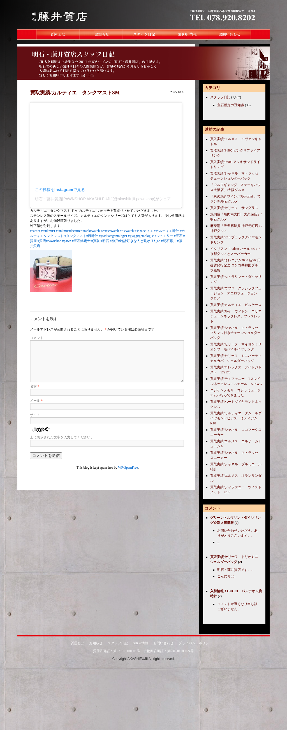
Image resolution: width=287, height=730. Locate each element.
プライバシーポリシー (195, 643)
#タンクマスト (75, 236)
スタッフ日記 (220, 97)
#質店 (42, 241)
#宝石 (178, 236)
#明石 (105, 241)
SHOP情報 (140, 643)
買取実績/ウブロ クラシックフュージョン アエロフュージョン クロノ (235, 293)
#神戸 (114, 241)
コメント (36, 338)
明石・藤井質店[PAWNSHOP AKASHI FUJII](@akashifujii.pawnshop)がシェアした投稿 (111, 199)
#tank (86, 231)
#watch (95, 231)
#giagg (132, 236)
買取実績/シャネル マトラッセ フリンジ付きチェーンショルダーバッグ (235, 333)
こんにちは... (227, 576)
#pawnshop (53, 241)
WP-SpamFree (128, 467)
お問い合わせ (163, 643)
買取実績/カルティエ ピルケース (235, 305)
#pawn (66, 241)
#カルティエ (144, 231)
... (218, 542)
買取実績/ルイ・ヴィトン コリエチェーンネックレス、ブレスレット (235, 316)
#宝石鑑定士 (81, 241)
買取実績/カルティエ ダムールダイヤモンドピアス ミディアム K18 (235, 418)
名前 (34, 386)
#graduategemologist (113, 236)
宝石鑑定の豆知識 (230, 105)
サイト (35, 415)
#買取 (95, 241)
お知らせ (96, 643)
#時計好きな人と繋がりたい (139, 241)
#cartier (35, 231)
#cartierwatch (110, 231)
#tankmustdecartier (69, 231)
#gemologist (145, 236)
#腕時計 (92, 236)
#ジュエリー (164, 236)
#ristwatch (127, 231)
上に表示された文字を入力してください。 (62, 437)
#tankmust (48, 231)
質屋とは (77, 643)
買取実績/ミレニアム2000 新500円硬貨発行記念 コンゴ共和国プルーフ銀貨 (235, 265)
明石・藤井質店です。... (235, 570)
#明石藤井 (168, 241)
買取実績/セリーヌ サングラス (234, 208)
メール (36, 401)
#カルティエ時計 (166, 231)
